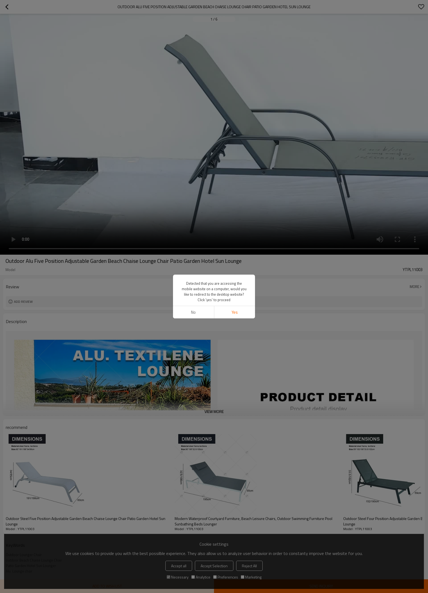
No (193, 312)
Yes (234, 312)
